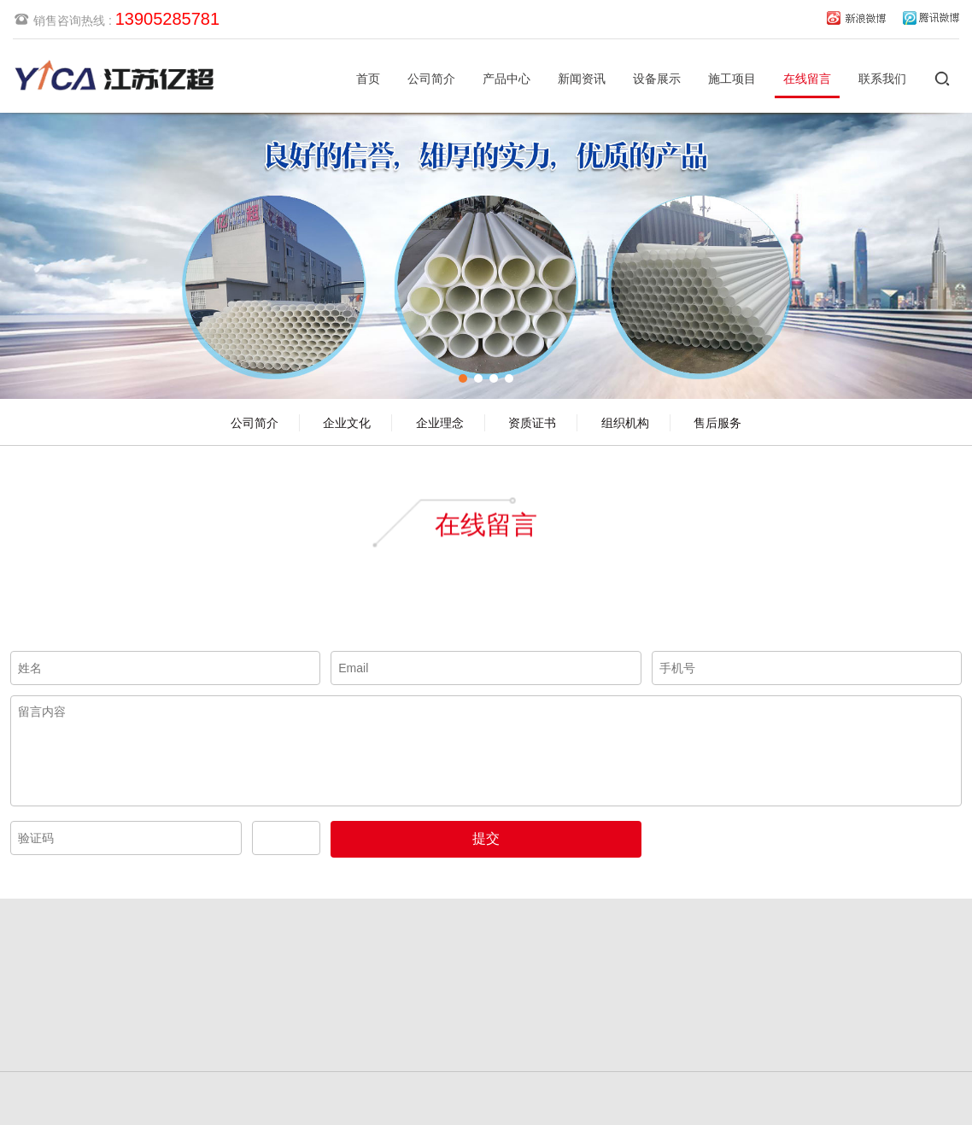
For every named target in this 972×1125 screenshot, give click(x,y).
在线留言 (807, 78)
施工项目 (732, 78)
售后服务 (717, 423)
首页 (368, 78)
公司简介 (431, 78)
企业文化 (347, 423)
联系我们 (882, 78)
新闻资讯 (582, 78)
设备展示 (657, 78)
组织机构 (625, 423)
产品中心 (506, 78)
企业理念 (440, 423)
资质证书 (532, 423)
